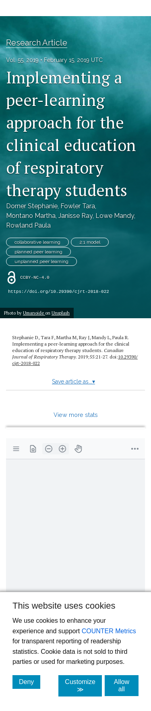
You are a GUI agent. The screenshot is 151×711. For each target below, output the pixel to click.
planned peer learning (38, 252)
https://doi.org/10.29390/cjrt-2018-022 (58, 291)
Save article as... (73, 381)
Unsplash (61, 313)
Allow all (126, 685)
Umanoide (34, 313)
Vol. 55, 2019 (22, 60)
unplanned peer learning (41, 261)
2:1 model (89, 242)
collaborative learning (37, 242)
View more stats (76, 414)
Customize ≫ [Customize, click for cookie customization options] (83, 685)
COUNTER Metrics (109, 631)
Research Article (36, 43)
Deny (29, 681)
